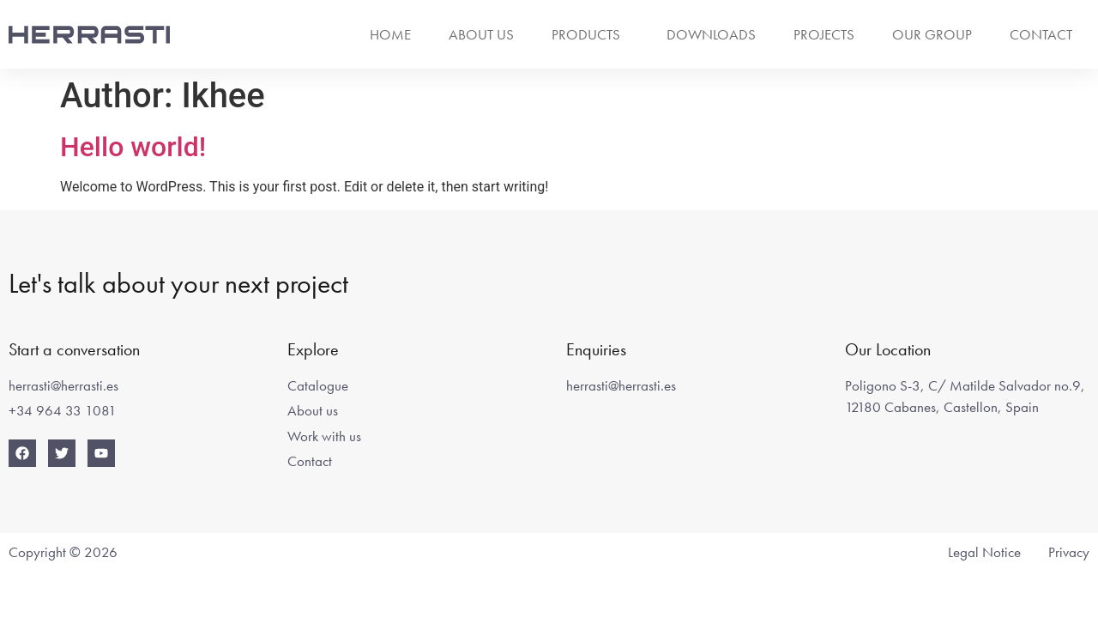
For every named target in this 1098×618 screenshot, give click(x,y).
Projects (823, 34)
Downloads (711, 34)
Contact (1041, 34)
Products (590, 34)
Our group (932, 34)
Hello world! (133, 146)
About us (481, 34)
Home (390, 34)
